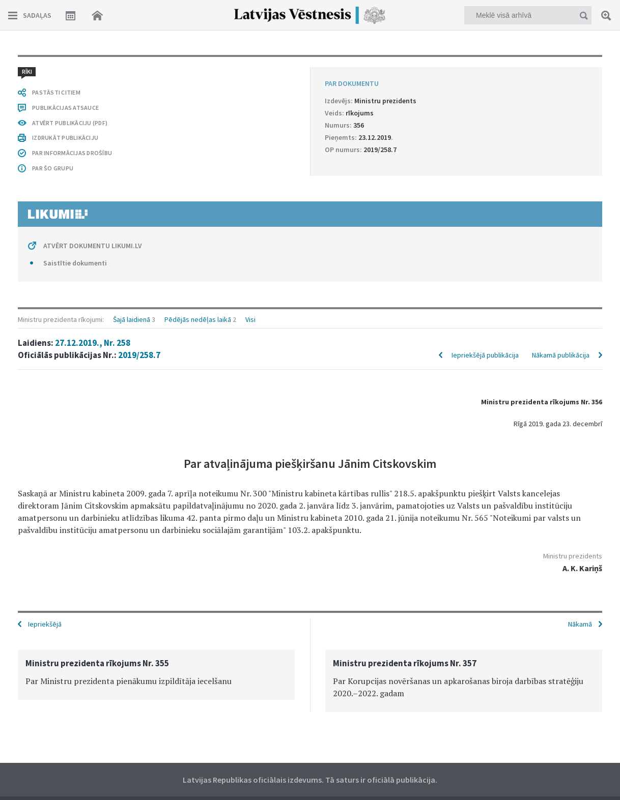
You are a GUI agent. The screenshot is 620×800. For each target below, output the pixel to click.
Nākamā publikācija (560, 355)
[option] (156, 674)
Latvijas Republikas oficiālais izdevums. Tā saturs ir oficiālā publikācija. (310, 780)
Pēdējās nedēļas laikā (197, 319)
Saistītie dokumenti (75, 263)
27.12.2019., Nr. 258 (92, 342)
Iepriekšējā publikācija (485, 355)
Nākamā (580, 624)
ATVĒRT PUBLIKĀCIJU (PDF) (69, 123)
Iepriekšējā (45, 624)
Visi (250, 319)
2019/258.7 (139, 355)
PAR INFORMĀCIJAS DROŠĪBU (72, 153)
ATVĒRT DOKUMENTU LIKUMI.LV (92, 245)
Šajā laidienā (131, 319)
